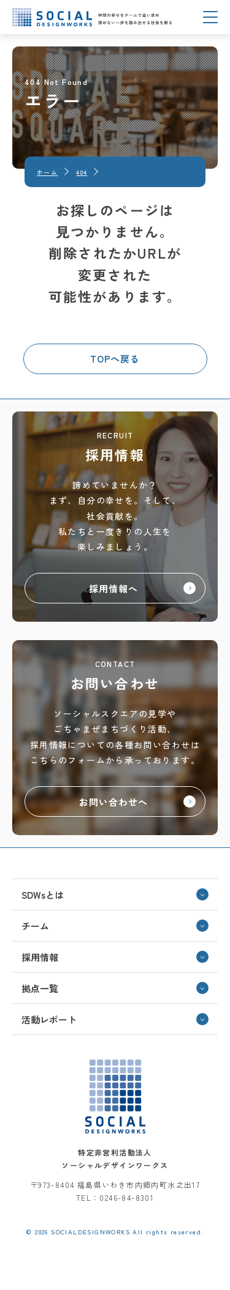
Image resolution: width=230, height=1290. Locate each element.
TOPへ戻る (115, 358)
